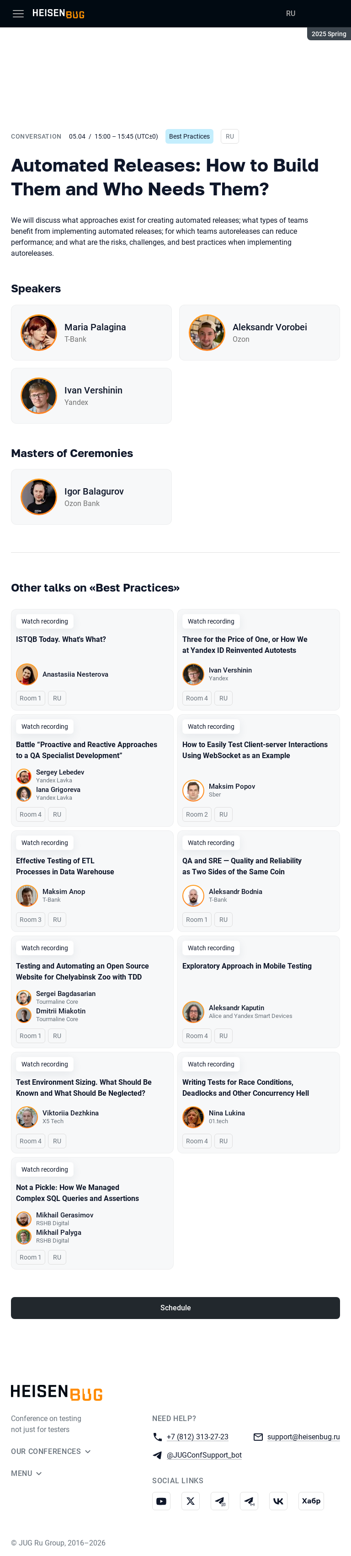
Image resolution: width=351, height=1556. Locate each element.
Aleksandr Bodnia (235, 891)
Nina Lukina (227, 1113)
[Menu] (18, 14)
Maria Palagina (95, 327)
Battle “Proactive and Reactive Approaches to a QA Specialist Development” (86, 750)
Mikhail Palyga (58, 1232)
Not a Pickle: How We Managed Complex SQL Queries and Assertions (77, 1193)
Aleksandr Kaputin (236, 1008)
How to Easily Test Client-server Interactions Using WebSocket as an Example (255, 750)
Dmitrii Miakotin (60, 1011)
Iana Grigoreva (58, 789)
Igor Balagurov (94, 491)
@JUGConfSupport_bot (204, 1454)
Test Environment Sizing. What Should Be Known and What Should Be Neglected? (84, 1088)
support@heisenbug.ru (303, 1436)
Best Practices (189, 136)
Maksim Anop (64, 891)
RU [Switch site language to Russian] (290, 13)
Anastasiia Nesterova (75, 674)
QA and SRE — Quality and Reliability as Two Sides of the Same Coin (242, 866)
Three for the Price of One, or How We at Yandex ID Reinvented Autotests (245, 645)
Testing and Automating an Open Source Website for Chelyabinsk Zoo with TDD (82, 971)
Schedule (175, 1307)
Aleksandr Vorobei (270, 327)
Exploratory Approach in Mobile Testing (247, 966)
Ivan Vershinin (93, 390)
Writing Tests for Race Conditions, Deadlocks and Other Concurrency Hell (245, 1088)
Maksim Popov (232, 786)
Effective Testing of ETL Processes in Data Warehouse (65, 866)
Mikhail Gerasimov (64, 1215)
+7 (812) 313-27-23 (198, 1436)
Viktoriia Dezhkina (71, 1113)
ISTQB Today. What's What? (61, 639)
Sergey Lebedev (60, 772)
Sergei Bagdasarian (66, 993)
